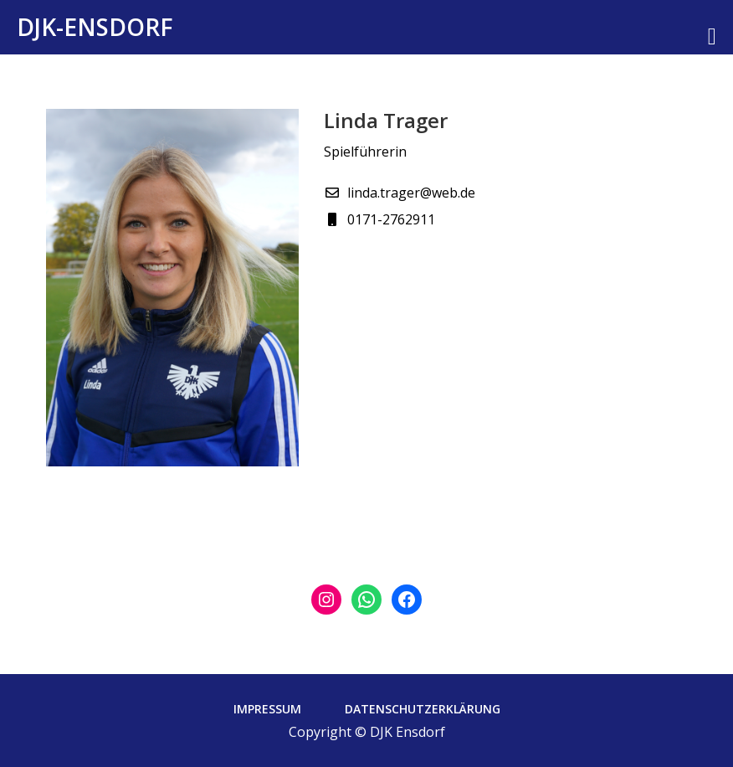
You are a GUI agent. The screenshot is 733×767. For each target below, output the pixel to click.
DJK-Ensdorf (95, 27)
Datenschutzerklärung (422, 709)
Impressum (267, 709)
